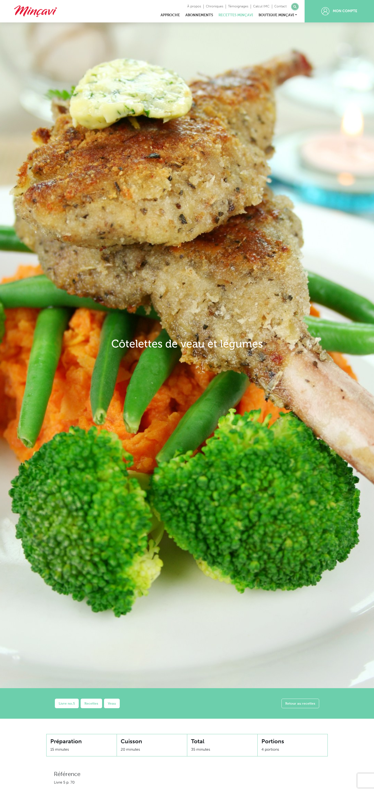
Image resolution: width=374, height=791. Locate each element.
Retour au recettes (300, 703)
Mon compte (339, 11)
